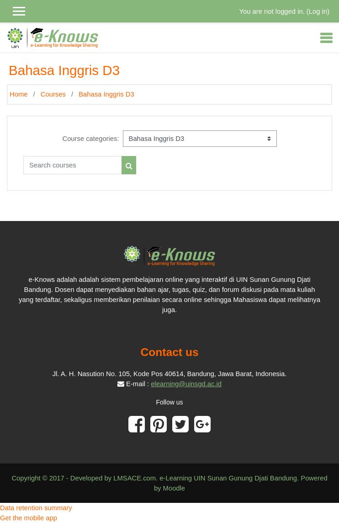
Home (18, 94)
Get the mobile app (28, 518)
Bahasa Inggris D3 (106, 94)
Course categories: (90, 138)
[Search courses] (72, 165)
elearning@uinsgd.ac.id (186, 384)
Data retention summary (36, 508)
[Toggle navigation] (326, 38)
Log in (318, 11)
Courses (53, 94)
